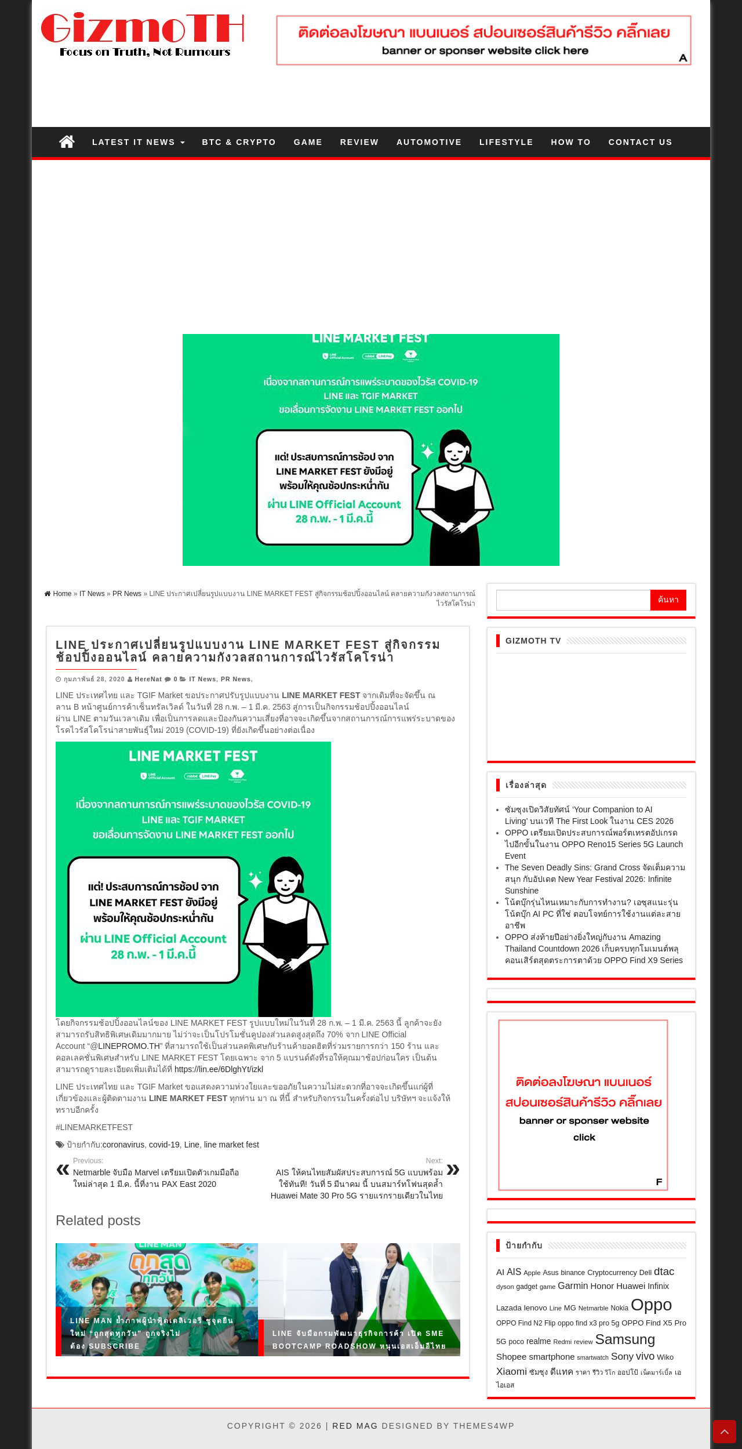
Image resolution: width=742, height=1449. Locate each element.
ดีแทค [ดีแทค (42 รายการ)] (561, 1372)
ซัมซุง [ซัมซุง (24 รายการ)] (538, 1372)
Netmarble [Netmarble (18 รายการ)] (594, 1308)
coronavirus (123, 1144)
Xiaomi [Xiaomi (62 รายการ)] (511, 1371)
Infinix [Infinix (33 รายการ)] (658, 1286)
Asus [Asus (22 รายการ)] (550, 1273)
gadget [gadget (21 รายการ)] (527, 1287)
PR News (236, 679)
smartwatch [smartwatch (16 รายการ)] (593, 1357)
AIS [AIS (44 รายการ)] (514, 1272)
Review (359, 142)
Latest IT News (138, 142)
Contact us (641, 142)
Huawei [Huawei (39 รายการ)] (630, 1286)
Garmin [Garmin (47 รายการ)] (573, 1286)
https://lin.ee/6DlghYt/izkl (218, 1069)
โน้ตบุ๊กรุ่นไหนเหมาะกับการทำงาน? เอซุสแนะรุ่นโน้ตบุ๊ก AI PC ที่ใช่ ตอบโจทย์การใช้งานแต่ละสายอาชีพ (593, 914)
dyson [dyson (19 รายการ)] (505, 1286)
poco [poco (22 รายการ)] (516, 1342)
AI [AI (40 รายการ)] (500, 1272)
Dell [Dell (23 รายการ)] (645, 1273)
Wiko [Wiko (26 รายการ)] (665, 1357)
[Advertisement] (371, 247)
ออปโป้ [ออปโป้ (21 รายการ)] (627, 1372)
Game (308, 142)
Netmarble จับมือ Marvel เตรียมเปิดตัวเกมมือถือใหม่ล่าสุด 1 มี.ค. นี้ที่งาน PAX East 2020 (161, 1172)
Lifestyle (506, 142)
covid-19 (164, 1144)
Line (191, 1144)
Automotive (429, 142)
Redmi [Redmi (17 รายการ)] (562, 1341)
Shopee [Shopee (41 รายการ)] (511, 1356)
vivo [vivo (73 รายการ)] (645, 1356)
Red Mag (355, 1425)
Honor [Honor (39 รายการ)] (602, 1286)
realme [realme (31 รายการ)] (538, 1341)
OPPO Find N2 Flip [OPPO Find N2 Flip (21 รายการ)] (525, 1323)
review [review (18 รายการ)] (583, 1341)
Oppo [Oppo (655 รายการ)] (651, 1304)
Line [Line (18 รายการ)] (556, 1308)
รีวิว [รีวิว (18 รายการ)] (597, 1372)
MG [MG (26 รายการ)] (570, 1307)
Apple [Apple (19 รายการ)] (531, 1272)
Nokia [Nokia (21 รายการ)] (620, 1308)
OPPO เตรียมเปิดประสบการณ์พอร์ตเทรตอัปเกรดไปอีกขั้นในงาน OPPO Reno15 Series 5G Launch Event (594, 844)
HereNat (148, 679)
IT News (202, 679)
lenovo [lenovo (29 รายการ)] (535, 1307)
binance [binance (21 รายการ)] (573, 1273)
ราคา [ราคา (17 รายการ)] (583, 1372)
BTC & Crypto (239, 142)
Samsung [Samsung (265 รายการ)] (625, 1339)
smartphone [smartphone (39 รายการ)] (551, 1356)
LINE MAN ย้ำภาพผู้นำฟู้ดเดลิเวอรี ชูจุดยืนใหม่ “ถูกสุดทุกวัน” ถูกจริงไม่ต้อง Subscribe (152, 1333)
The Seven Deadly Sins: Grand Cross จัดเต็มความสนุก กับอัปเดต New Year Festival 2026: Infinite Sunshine (595, 879)
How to (571, 142)
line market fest (231, 1144)
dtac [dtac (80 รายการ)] (664, 1271)
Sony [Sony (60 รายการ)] (622, 1356)
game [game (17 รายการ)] (548, 1286)
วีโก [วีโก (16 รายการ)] (610, 1372)
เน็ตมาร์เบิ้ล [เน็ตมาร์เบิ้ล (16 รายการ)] (656, 1372)
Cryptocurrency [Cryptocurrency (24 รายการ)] (612, 1273)
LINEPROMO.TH (129, 1046)
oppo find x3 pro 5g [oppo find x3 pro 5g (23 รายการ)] (588, 1323)
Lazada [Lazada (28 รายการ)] (509, 1307)
